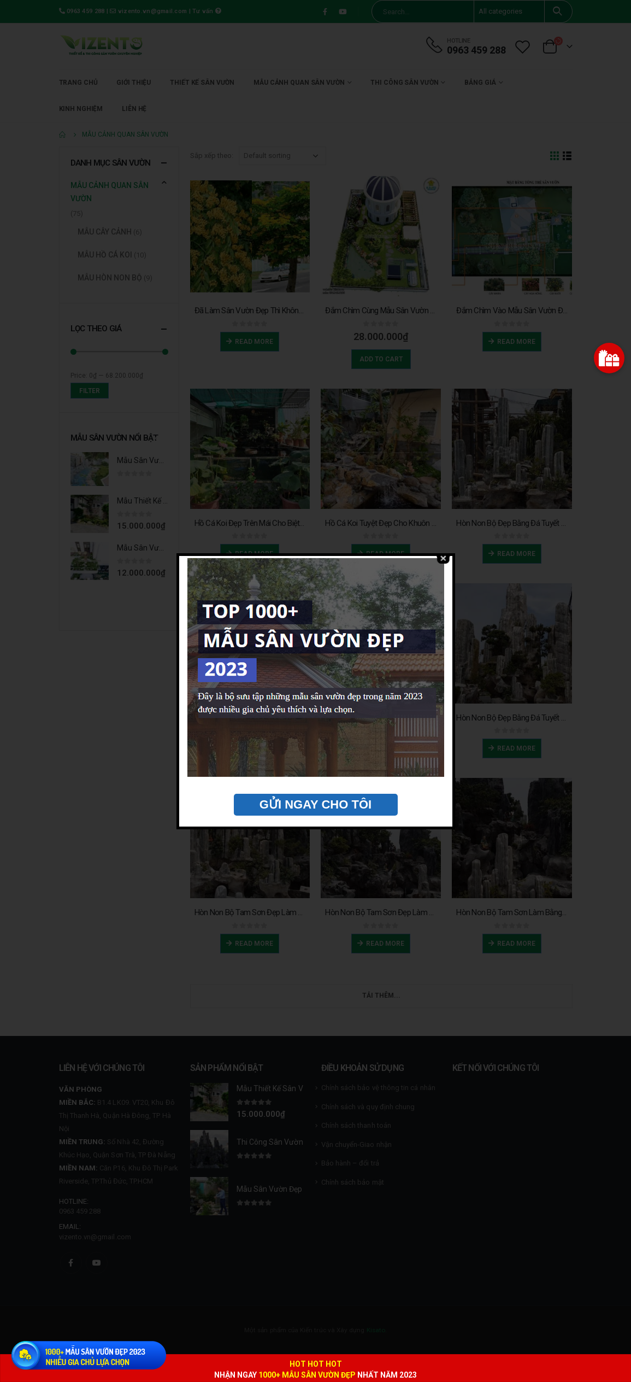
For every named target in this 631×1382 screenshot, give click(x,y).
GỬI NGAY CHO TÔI (315, 804)
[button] (609, 358)
